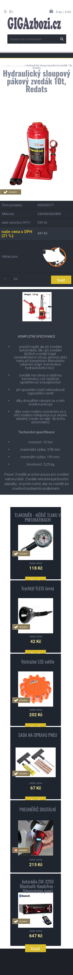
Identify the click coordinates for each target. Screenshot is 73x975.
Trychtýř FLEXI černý (37, 588)
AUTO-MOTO (16, 65)
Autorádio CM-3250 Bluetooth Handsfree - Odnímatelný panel (37, 886)
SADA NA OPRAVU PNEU (37, 735)
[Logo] (34, 23)
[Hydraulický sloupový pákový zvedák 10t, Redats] (36, 117)
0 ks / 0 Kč (63, 12)
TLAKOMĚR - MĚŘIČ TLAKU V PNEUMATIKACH (38, 517)
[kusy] (7, 279)
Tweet (61, 197)
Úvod (4, 65)
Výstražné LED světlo (37, 661)
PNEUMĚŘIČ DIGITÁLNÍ (37, 809)
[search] (61, 39)
